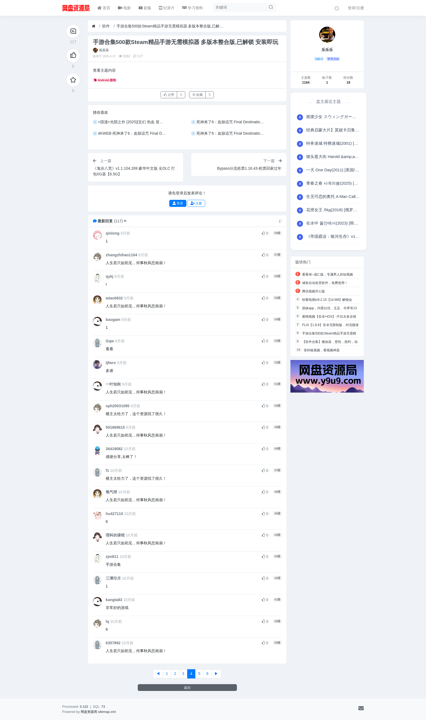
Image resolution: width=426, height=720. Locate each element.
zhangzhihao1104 (121, 255)
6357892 (113, 643)
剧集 (145, 8)
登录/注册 (356, 8)
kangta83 (114, 600)
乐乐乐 (104, 50)
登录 (178, 203)
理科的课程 (115, 535)
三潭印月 (113, 578)
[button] (125, 221)
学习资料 (192, 8)
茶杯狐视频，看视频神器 (322, 350)
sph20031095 (117, 406)
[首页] (93, 26)
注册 (196, 203)
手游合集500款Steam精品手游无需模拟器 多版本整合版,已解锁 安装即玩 (171, 26)
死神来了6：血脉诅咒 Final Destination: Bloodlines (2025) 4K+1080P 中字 (231, 133)
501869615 (115, 427)
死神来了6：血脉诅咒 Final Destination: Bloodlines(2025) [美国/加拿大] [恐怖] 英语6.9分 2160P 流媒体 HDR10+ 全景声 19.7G (231, 122)
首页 (103, 8)
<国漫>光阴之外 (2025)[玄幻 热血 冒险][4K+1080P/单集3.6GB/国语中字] (133, 122)
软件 (106, 26)
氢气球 (111, 492)
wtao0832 (114, 298)
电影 (124, 8)
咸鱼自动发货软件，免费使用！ (325, 283)
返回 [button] (187, 687)
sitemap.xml (107, 712)
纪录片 (167, 8)
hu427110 (114, 513)
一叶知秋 (113, 384)
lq (107, 621)
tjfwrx (111, 363)
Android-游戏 (105, 80)
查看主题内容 (104, 70)
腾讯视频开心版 (313, 291)
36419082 (114, 449)
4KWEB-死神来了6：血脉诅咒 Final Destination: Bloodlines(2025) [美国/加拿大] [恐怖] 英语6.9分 (133, 133)
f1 (107, 470)
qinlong (113, 233)
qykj (109, 276)
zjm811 (112, 556)
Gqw (110, 341)
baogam (113, 319)
